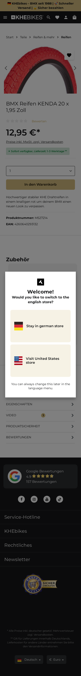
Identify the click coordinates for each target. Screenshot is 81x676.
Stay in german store (39, 326)
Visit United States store (36, 360)
